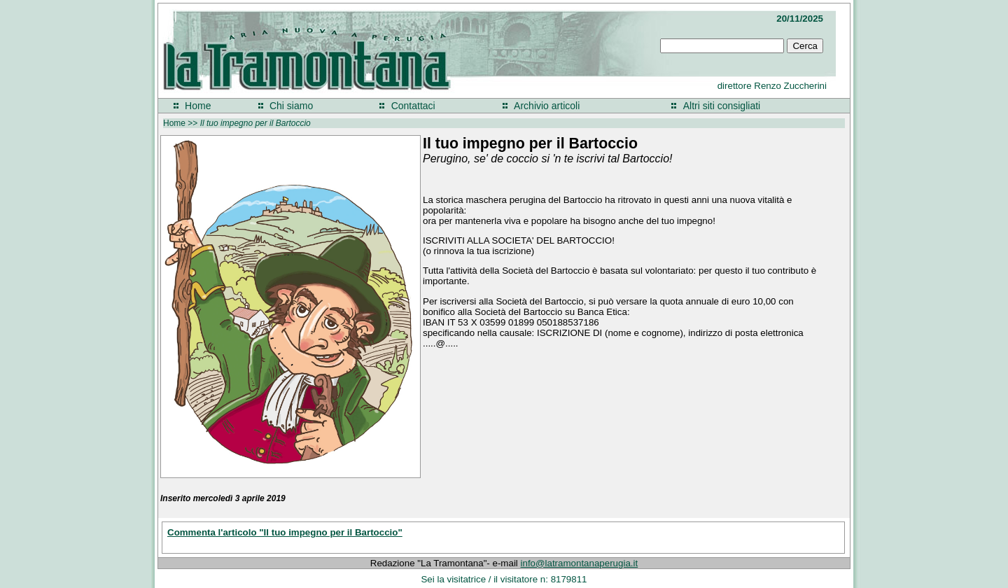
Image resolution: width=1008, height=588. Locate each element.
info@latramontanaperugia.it (579, 563)
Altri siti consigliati (721, 105)
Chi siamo (291, 105)
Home (198, 105)
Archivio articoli (547, 105)
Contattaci (413, 105)
